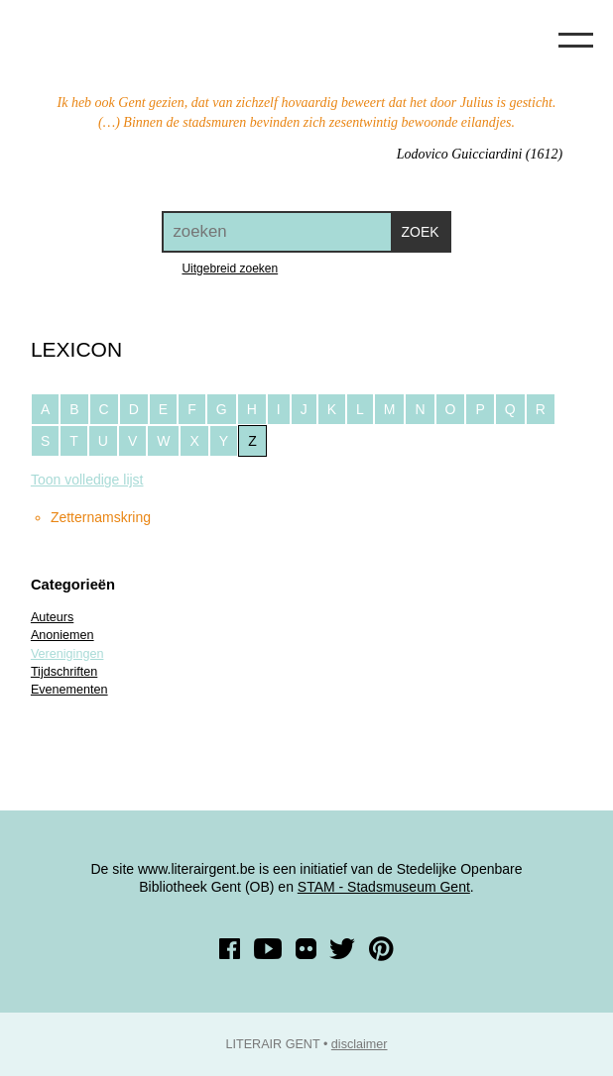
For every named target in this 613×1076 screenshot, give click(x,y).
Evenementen (69, 690)
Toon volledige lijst (87, 479)
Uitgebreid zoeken (230, 268)
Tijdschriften (64, 672)
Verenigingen (67, 654)
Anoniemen (62, 635)
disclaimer (359, 1044)
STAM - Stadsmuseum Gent (384, 887)
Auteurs (52, 617)
